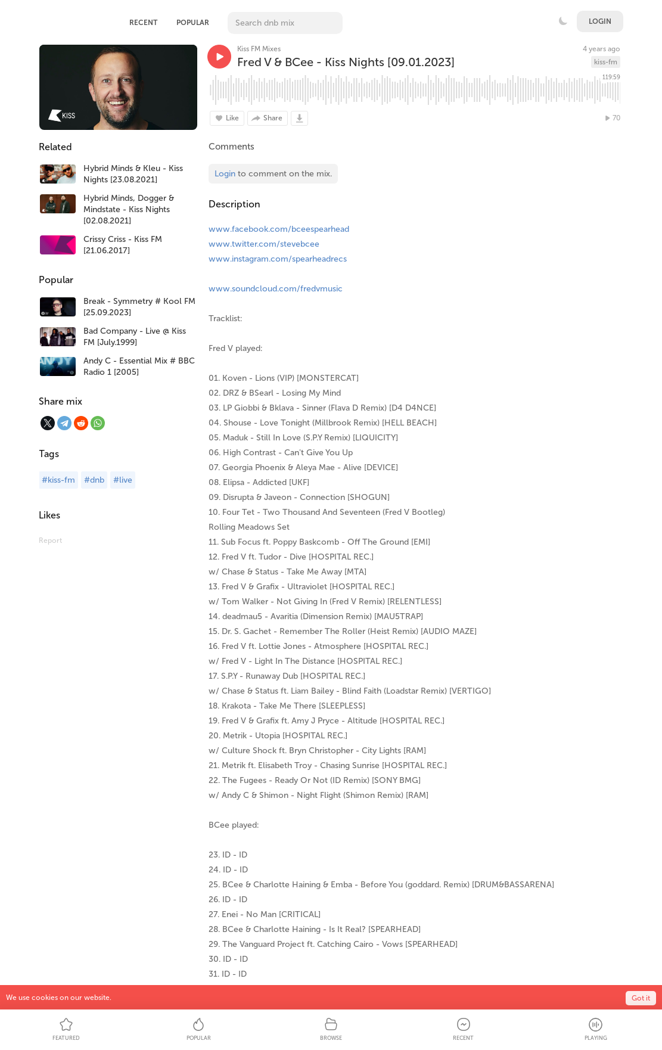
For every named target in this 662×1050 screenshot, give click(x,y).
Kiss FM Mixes (259, 49)
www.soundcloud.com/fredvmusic (276, 289)
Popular (192, 22)
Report (50, 540)
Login (600, 21)
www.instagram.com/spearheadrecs (278, 259)
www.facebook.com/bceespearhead (279, 229)
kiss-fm (605, 62)
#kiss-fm (58, 480)
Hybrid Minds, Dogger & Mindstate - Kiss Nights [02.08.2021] (128, 209)
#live (122, 480)
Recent (143, 22)
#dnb (94, 480)
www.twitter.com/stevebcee (264, 244)
